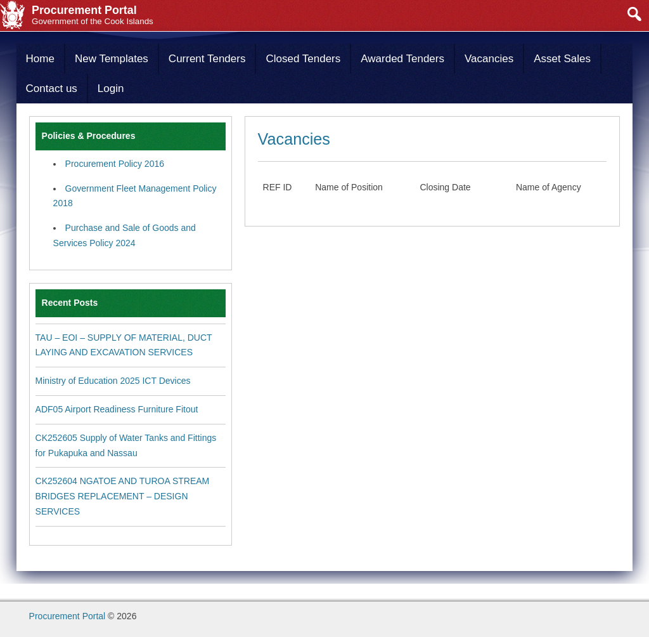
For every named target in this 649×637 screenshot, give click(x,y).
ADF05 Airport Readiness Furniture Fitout (116, 409)
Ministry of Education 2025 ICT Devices (113, 381)
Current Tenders (207, 59)
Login (111, 88)
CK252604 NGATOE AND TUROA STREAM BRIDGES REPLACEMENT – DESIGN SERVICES (122, 496)
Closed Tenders (303, 59)
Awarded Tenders (402, 59)
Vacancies (489, 59)
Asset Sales (562, 59)
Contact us (51, 88)
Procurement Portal (67, 616)
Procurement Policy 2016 (114, 164)
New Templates (111, 59)
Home (40, 59)
